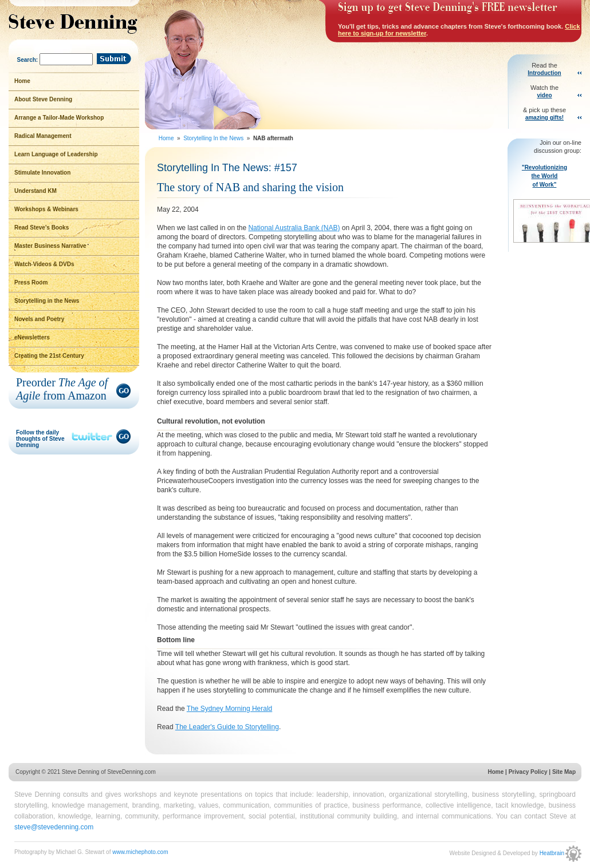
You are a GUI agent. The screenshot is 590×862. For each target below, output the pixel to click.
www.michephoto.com (140, 852)
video (544, 95)
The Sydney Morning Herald (229, 709)
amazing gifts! (544, 117)
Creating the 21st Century (49, 356)
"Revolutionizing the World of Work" (547, 204)
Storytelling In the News (214, 138)
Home (167, 138)
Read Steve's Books (41, 227)
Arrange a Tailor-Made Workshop (59, 117)
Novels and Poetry (39, 319)
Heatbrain (560, 853)
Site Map (564, 772)
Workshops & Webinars (46, 209)
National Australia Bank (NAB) (294, 228)
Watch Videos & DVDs (44, 264)
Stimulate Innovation (42, 172)
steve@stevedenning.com (53, 827)
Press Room (31, 282)
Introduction (544, 73)
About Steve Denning (43, 99)
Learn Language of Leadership (56, 154)
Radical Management (42, 136)
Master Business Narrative (50, 246)
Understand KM (35, 191)
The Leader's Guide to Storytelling (227, 727)
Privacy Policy (528, 772)
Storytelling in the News (46, 301)
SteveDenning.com (131, 772)
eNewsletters (32, 337)
